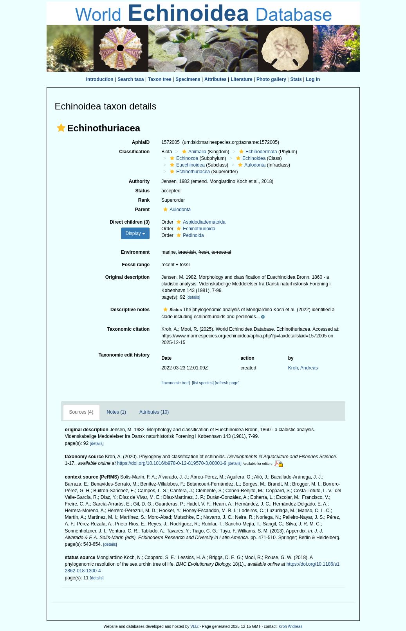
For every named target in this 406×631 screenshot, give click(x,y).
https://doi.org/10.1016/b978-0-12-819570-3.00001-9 (172, 463)
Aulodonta (250, 165)
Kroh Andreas (291, 626)
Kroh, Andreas (303, 368)
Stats (295, 79)
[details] (193, 297)
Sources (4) (81, 412)
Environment (135, 252)
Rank (144, 200)
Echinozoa (183, 158)
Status (142, 191)
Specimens (187, 79)
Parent (142, 209)
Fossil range (136, 264)
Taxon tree (159, 79)
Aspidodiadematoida (200, 222)
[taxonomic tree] (175, 383)
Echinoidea (249, 158)
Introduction (100, 79)
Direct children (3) (130, 222)
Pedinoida (189, 235)
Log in (313, 79)
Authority (139, 181)
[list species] (202, 383)
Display (135, 233)
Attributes (215, 79)
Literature (241, 79)
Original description (127, 277)
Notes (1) (116, 412)
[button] (61, 128)
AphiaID (141, 142)
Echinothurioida (195, 228)
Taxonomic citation (128, 329)
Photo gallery (271, 79)
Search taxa (130, 79)
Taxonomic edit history (124, 355)
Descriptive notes (130, 309)
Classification (134, 151)
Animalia (193, 151)
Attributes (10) (154, 412)
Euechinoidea (186, 165)
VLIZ (194, 626)
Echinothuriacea (189, 171)
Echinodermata (257, 151)
